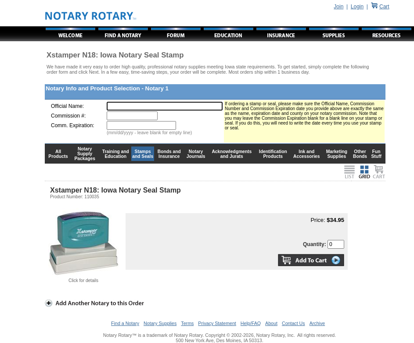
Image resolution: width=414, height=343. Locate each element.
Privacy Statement (217, 323)
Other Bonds (360, 154)
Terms (187, 323)
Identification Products (273, 154)
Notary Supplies (160, 323)
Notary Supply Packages (85, 153)
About (271, 323)
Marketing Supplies (337, 154)
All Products (58, 154)
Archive (317, 323)
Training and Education (115, 154)
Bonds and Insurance (169, 154)
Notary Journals (196, 154)
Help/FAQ (251, 323)
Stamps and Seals (142, 154)
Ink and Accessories (306, 154)
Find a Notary (125, 323)
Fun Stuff (376, 154)
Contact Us (293, 323)
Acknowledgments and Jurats (232, 154)
